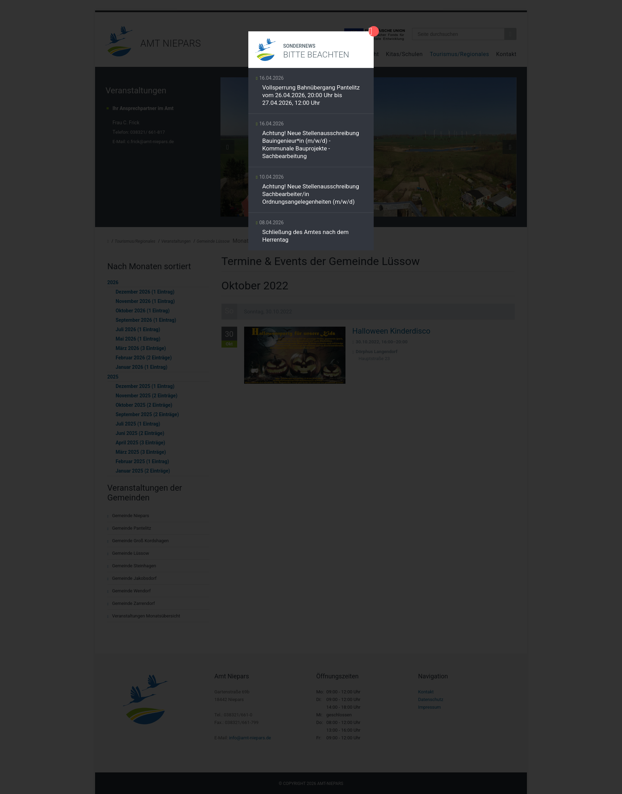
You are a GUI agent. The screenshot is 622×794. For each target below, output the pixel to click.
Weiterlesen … (311, 92)
